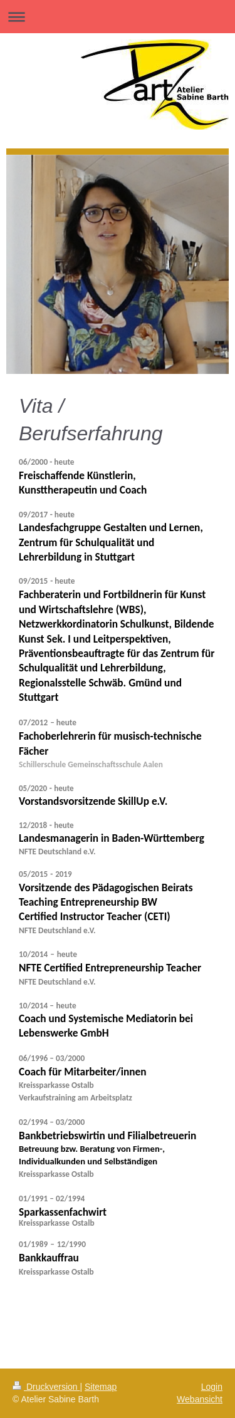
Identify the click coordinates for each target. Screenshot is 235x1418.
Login (211, 1387)
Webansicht (199, 1399)
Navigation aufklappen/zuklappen (117, 16)
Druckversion (46, 1387)
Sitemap (101, 1387)
